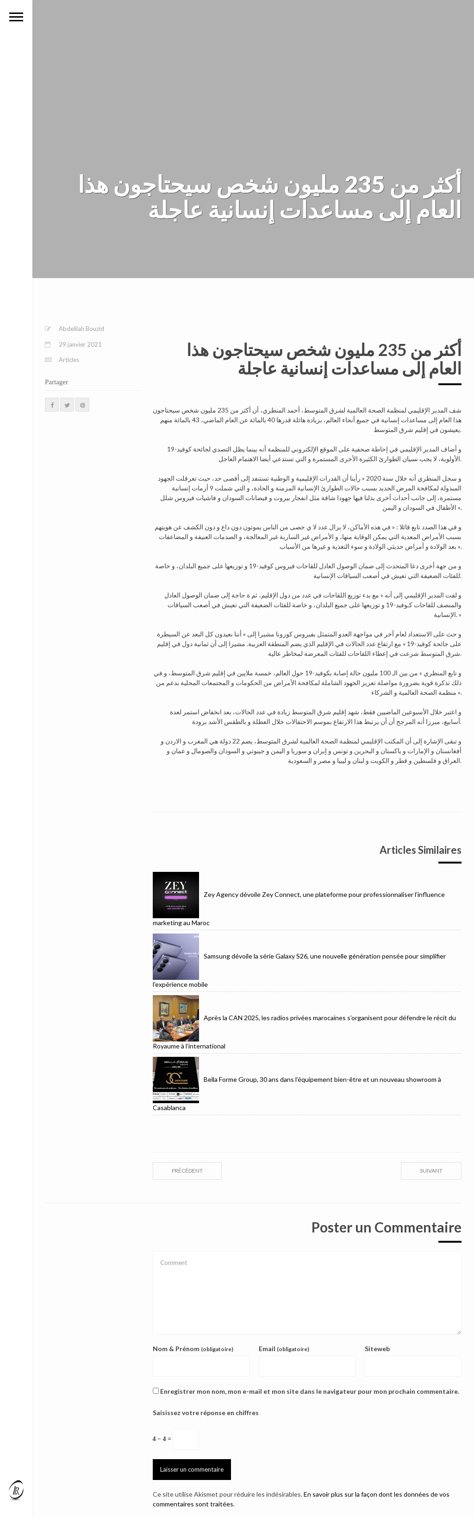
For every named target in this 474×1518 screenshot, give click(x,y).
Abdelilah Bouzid (81, 328)
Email (284, 1349)
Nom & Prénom (193, 1349)
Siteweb (377, 1349)
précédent (187, 1170)
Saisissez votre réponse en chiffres (206, 1412)
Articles (69, 359)
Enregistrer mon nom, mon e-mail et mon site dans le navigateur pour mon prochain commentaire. (309, 1391)
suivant (431, 1170)
